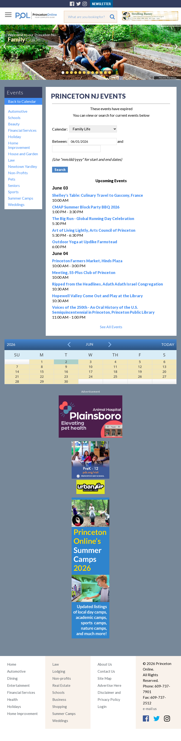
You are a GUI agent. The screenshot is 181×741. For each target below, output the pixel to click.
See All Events (111, 326)
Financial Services (22, 130)
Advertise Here (109, 685)
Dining (12, 678)
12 (140, 366)
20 (164, 371)
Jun (89, 344)
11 (115, 366)
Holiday (14, 136)
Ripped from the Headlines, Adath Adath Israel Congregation (107, 284)
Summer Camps (20, 198)
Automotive (17, 111)
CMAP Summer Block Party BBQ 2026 (85, 207)
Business (59, 699)
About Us (105, 664)
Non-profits (61, 678)
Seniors (14, 185)
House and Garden (23, 153)
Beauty (14, 124)
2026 (11, 344)
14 (17, 371)
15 (42, 371)
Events (15, 92)
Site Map (104, 678)
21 (17, 376)
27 (164, 376)
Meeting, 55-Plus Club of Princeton (83, 272)
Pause (117, 72)
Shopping (59, 706)
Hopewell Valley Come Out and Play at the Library (97, 295)
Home (11, 664)
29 (42, 381)
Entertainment (18, 685)
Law (11, 160)
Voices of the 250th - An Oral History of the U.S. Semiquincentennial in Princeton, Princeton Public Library (103, 309)
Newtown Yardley (22, 166)
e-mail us (150, 708)
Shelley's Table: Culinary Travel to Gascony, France (97, 195)
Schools (14, 117)
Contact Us (106, 671)
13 (164, 366)
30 (66, 381)
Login (102, 706)
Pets (11, 179)
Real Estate (61, 685)
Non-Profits (18, 172)
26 (140, 376)
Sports (13, 191)
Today (167, 344)
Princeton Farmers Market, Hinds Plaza (87, 261)
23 (66, 376)
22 (42, 376)
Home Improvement (19, 145)
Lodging (58, 671)
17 (90, 371)
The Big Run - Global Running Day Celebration (93, 218)
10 (90, 366)
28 (17, 381)
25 (115, 376)
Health (12, 699)
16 (66, 371)
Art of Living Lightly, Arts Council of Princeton (93, 230)
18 (115, 371)
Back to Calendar (22, 101)
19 (140, 371)
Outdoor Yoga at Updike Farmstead (84, 241)
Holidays (14, 706)
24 (90, 376)
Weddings (16, 204)
